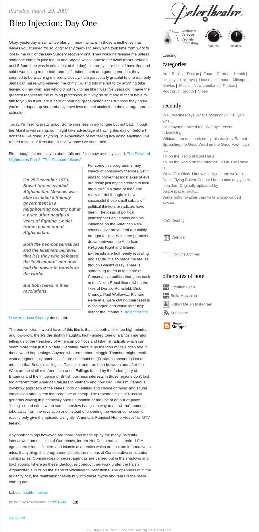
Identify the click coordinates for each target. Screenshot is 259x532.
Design (193, 74)
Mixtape (240, 80)
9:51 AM (59, 502)
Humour (221, 80)
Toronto (187, 91)
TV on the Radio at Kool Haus (188, 156)
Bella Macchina (184, 295)
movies (41, 492)
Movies (169, 85)
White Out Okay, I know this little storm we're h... (204, 174)
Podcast (170, 91)
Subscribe (179, 313)
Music (184, 85)
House (204, 80)
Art (165, 74)
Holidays (187, 80)
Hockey (169, 80)
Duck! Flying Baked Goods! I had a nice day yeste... (207, 180)
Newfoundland (206, 85)
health (28, 492)
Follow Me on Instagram (191, 304)
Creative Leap (183, 287)
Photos (229, 85)
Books (177, 74)
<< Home (17, 518)
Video (203, 91)
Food (207, 74)
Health (239, 74)
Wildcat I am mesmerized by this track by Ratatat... (206, 139)
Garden (223, 74)
